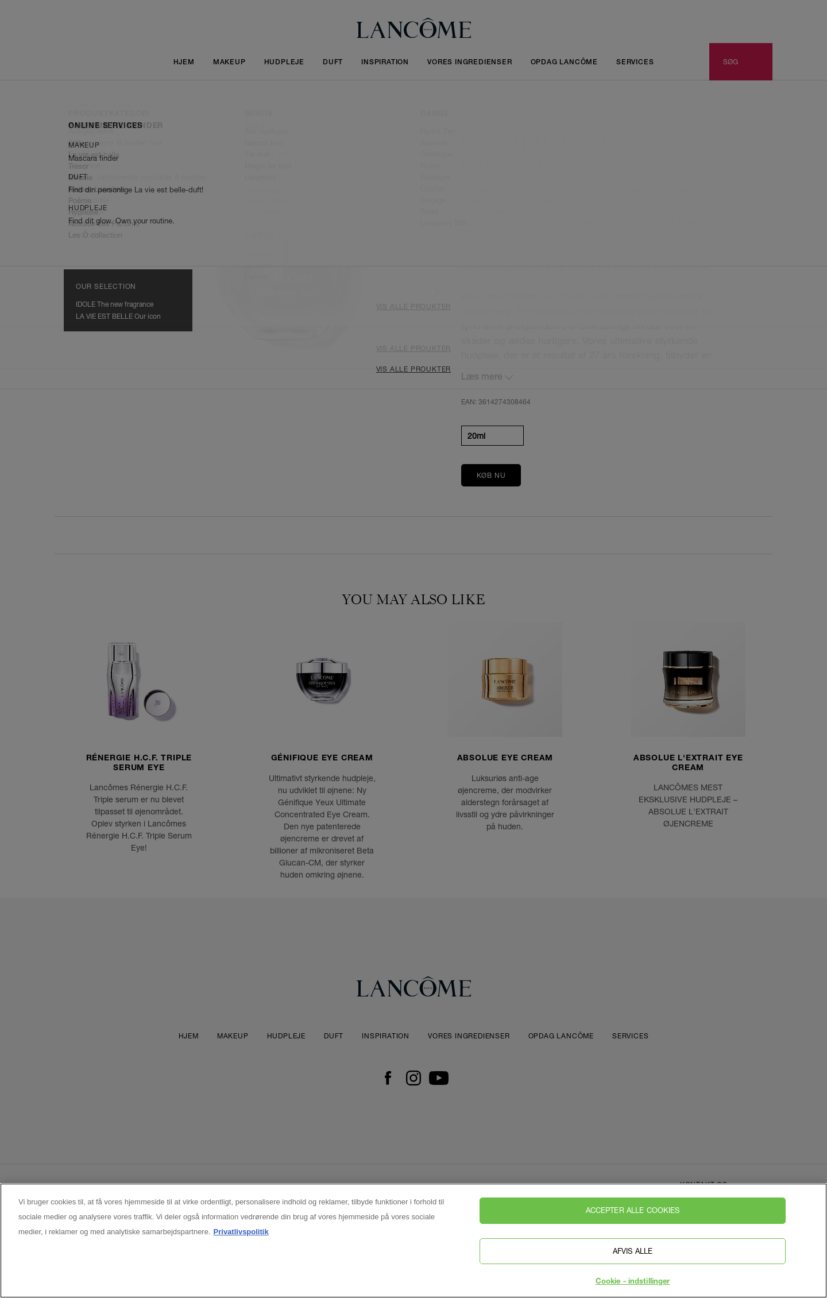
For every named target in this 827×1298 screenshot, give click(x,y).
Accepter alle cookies (633, 1213)
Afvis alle (632, 1253)
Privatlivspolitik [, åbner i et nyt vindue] (241, 1235)
